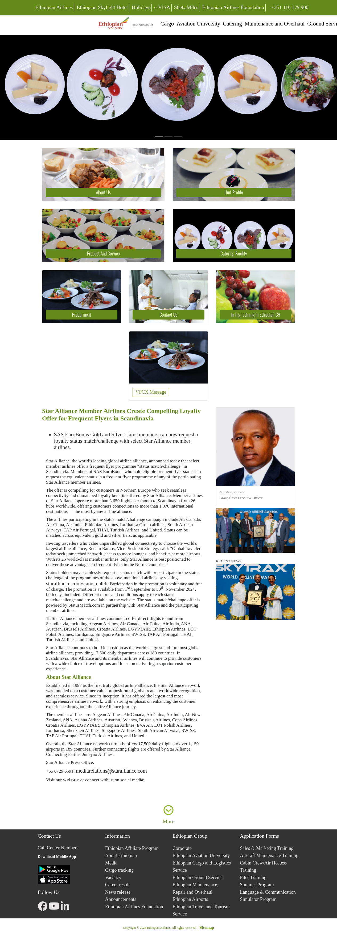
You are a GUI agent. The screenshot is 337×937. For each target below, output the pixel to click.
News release (117, 892)
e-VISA (162, 7)
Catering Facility (233, 253)
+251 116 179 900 (290, 6)
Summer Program (257, 884)
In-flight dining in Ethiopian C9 (255, 314)
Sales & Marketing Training (267, 848)
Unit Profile (233, 192)
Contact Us (168, 314)
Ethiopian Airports (190, 899)
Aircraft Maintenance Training (269, 855)
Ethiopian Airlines (54, 7)
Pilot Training (253, 877)
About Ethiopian (121, 855)
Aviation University (198, 23)
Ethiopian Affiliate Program (132, 848)
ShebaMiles (186, 7)
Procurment (81, 314)
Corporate (182, 848)
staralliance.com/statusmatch (76, 583)
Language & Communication (268, 892)
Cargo (167, 23)
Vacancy (113, 877)
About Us (103, 192)
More (168, 821)
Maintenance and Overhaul (275, 23)
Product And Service (103, 253)
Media (111, 863)
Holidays (141, 7)
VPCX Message (150, 392)
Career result (117, 884)
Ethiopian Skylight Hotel (102, 7)
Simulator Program (258, 899)
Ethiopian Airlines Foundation (233, 7)
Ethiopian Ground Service (197, 877)
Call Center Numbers (58, 847)
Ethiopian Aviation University (201, 855)
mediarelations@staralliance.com (111, 771)
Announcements (120, 899)
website (71, 779)
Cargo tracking (119, 870)
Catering (232, 23)
